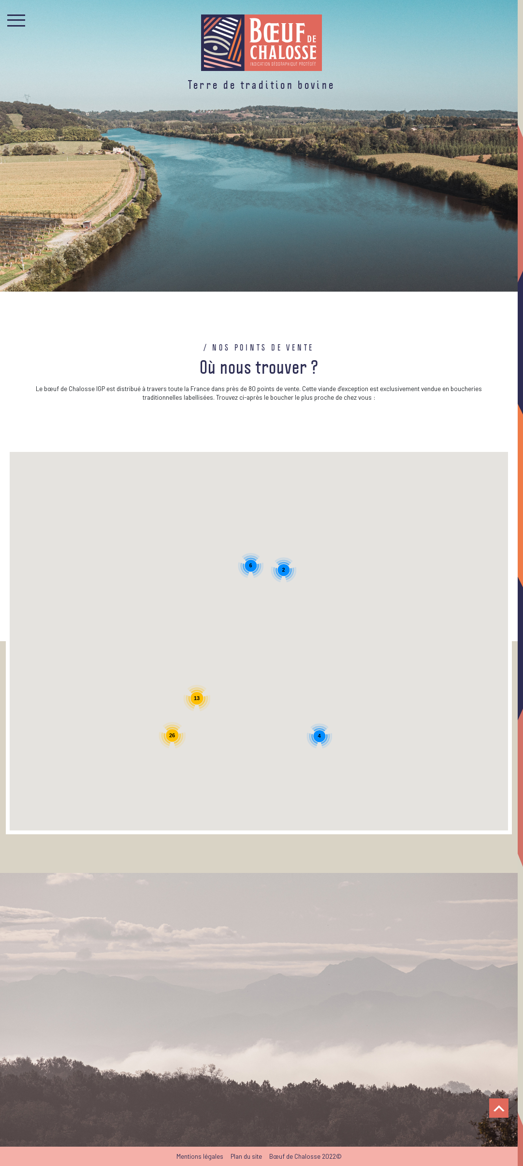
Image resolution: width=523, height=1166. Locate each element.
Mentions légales (199, 1156)
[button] (171, 610)
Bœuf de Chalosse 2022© (305, 1156)
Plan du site (246, 1156)
